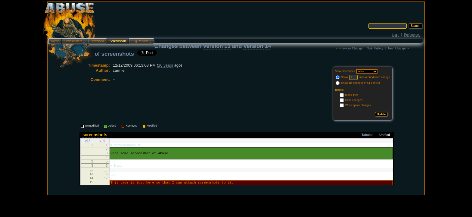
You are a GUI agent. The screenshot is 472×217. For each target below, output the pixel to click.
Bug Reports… (140, 41)
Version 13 (217, 46)
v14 (102, 141)
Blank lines (351, 94)
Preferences (412, 34)
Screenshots (117, 41)
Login (395, 34)
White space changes (358, 105)
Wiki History (376, 48)
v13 (88, 141)
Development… (73, 41)
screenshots (117, 54)
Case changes (353, 100)
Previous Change (351, 48)
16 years (165, 65)
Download (97, 41)
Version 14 (257, 46)
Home (55, 41)
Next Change (396, 48)
